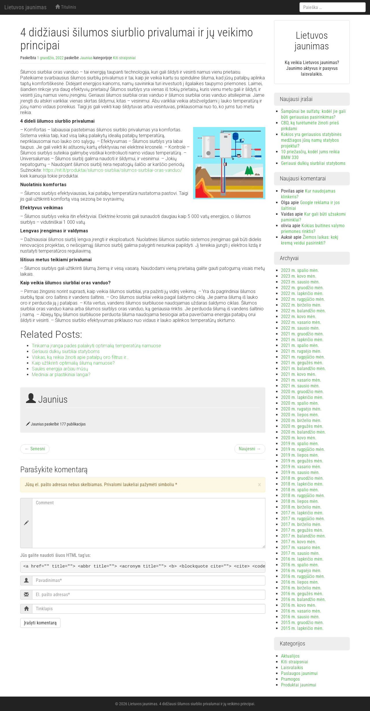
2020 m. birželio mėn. (301, 420)
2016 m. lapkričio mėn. (302, 559)
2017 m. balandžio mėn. (303, 536)
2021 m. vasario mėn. (301, 380)
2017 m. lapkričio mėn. (302, 513)
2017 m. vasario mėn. (301, 547)
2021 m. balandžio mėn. (303, 368)
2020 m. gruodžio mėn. (302, 391)
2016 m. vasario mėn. (301, 611)
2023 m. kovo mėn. (298, 276)
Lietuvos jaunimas (25, 7)
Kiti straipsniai (124, 57)
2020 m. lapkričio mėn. (302, 397)
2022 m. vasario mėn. (301, 322)
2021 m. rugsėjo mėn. (301, 351)
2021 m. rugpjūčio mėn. (303, 357)
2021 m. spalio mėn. (300, 345)
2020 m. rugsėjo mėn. (301, 409)
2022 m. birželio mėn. (301, 305)
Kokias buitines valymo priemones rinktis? (313, 228)
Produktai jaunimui (298, 685)
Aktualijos (290, 656)
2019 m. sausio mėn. (300, 472)
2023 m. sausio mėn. (300, 282)
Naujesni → (250, 448)
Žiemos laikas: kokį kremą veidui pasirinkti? (309, 240)
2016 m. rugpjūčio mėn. (303, 576)
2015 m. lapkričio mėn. (302, 628)
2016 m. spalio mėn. (300, 565)
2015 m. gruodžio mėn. (302, 622)
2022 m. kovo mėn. (298, 316)
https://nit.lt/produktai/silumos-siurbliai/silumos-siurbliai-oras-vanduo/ (112, 170)
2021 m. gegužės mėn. (302, 362)
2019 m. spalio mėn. (300, 443)
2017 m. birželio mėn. (301, 524)
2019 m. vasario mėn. (301, 466)
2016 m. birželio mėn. (301, 588)
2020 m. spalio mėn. (300, 403)
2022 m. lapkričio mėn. (302, 293)
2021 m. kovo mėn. (298, 374)
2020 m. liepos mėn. (300, 414)
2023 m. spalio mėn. (300, 270)
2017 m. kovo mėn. (298, 541)
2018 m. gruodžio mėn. (302, 478)
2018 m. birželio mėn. (301, 507)
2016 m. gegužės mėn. (302, 593)
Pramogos (290, 679)
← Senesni (35, 448)
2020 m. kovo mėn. (298, 438)
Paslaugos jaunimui (299, 673)
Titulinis (65, 7)
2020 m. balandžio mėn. (303, 432)
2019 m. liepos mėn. (300, 455)
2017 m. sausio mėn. (300, 553)
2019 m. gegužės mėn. (302, 461)
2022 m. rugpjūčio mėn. (303, 299)
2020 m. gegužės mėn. (302, 426)
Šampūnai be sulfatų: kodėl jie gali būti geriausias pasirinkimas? (313, 114)
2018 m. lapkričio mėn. (302, 484)
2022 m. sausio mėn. (300, 328)
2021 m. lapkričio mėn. (302, 339)
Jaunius (86, 57)
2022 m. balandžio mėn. (303, 310)
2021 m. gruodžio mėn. (302, 334)
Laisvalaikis (292, 667)
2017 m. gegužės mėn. (302, 530)
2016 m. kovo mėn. (298, 605)
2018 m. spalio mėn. (300, 489)
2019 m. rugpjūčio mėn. (303, 449)
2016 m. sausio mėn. (300, 616)
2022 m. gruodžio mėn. (302, 287)
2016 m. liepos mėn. (300, 582)
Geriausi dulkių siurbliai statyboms (313, 163)
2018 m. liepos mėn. (300, 501)
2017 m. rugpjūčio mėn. (303, 518)
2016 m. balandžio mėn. (303, 599)
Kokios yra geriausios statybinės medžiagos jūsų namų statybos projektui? (311, 140)
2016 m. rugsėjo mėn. (301, 570)
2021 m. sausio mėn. (300, 386)
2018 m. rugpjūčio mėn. (303, 495)
